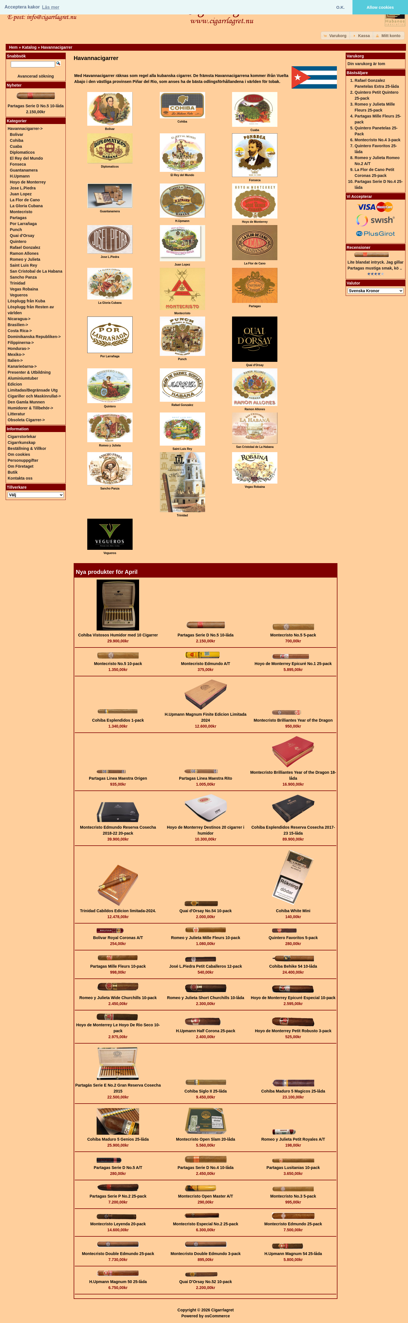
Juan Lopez (21, 194)
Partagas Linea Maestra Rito (205, 778)
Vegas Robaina (24, 289)
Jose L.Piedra (23, 188)
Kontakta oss (20, 478)
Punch (16, 229)
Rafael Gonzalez (25, 247)
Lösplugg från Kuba (26, 301)
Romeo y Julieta (25, 259)
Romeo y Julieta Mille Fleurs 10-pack (205, 937)
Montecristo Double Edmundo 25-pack (118, 1253)
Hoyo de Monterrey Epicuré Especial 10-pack (293, 997)
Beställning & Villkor (27, 448)
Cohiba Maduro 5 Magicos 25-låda (293, 1091)
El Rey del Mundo (26, 158)
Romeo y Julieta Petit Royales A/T (293, 1139)
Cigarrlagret (222, 1310)
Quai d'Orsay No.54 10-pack (205, 911)
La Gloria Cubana (26, 206)
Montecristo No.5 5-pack (293, 635)
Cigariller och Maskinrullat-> (34, 396)
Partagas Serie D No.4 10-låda (206, 1167)
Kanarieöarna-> (22, 366)
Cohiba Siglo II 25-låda (205, 1091)
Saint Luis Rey (23, 265)
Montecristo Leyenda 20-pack (118, 1224)
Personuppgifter (23, 460)
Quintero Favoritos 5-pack (293, 937)
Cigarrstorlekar (22, 436)
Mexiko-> (16, 354)
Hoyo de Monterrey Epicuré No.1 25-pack (293, 663)
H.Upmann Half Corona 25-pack (205, 1031)
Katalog (29, 47)
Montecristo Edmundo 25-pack (293, 1224)
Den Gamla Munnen (26, 402)
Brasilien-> (18, 324)
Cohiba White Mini (293, 911)
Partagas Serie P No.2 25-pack (118, 1196)
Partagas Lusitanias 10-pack (293, 1167)
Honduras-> (19, 348)
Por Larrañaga (23, 223)
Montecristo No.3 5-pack (293, 1196)
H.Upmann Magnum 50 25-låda (118, 1281)
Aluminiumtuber (23, 378)
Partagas (18, 217)
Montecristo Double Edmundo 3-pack (206, 1253)
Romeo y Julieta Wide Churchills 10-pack (118, 997)
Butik (13, 472)
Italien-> (15, 360)
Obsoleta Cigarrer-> (26, 420)
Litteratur (16, 414)
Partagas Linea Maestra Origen (118, 778)
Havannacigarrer (57, 47)
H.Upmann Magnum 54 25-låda (293, 1253)
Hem (13, 47)
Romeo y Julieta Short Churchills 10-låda (205, 997)
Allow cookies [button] (380, 7)
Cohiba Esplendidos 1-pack (118, 720)
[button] (336, 35)
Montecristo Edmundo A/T (205, 663)
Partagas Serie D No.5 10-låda (206, 635)
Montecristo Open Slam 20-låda (205, 1139)
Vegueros (19, 295)
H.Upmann (20, 176)
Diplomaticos (22, 152)
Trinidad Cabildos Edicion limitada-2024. (118, 911)
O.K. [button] (340, 7)
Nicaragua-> (19, 319)
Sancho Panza (23, 277)
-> (25, 128)
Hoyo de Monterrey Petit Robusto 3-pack (293, 1031)
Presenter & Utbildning (29, 372)
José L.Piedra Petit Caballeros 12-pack (205, 966)
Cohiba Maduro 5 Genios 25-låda (118, 1139)
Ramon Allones (24, 253)
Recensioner (359, 247)
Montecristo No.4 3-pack (378, 140)
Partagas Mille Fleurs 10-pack (118, 966)
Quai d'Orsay (22, 235)
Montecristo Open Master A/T (205, 1196)
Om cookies (19, 454)
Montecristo (21, 212)
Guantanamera (24, 170)
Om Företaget (20, 466)
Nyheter (14, 85)
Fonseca (18, 164)
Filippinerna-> (21, 342)
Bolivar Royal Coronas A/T (118, 937)
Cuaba (16, 146)
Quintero (18, 241)
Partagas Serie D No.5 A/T (118, 1167)
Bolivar (16, 134)
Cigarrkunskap (21, 442)
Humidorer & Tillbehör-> (30, 408)
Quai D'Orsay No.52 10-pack (205, 1281)
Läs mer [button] (50, 7)
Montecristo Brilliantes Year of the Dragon (293, 720)
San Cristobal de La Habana (36, 271)
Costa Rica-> (20, 330)
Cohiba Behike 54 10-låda (293, 966)
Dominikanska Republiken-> (34, 336)
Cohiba (16, 140)
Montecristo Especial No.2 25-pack (205, 1224)
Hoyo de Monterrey (28, 182)
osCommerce (217, 1316)
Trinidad (17, 283)
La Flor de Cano (25, 200)
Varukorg (355, 56)
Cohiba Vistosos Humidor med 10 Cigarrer (118, 635)
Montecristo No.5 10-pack (118, 663)
